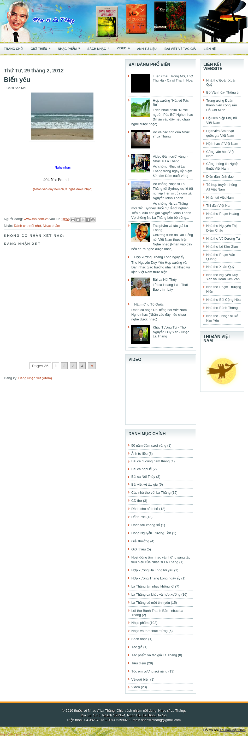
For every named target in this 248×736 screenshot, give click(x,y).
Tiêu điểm (138, 663)
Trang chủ (13, 49)
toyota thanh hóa (24, 734)
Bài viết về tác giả (180, 49)
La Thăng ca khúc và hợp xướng (155, 594)
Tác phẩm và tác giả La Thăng (154, 655)
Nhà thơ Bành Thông (222, 308)
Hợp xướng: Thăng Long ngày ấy (159, 257)
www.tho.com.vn (36, 219)
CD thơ (136, 501)
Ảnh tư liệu (147, 49)
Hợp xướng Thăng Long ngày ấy (155, 578)
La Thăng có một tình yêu (150, 603)
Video (125, 47)
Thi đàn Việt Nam (219, 206)
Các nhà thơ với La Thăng (150, 492)
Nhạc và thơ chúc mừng (149, 631)
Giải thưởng (140, 541)
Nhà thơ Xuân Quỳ (220, 267)
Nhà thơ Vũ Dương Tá (223, 238)
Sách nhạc (100, 47)
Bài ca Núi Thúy (165, 279)
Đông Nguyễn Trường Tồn (151, 533)
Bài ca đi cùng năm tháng (150, 461)
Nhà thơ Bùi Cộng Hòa (223, 300)
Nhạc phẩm (71, 47)
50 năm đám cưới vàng (148, 445)
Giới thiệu (42, 47)
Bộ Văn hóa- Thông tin (223, 92)
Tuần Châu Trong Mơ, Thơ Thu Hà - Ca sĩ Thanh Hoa (173, 78)
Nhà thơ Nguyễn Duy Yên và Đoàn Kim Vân (223, 277)
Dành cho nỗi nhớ (27, 226)
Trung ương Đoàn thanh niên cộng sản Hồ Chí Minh (221, 105)
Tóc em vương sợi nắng (149, 671)
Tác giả (136, 647)
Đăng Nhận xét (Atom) (35, 378)
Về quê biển (140, 679)
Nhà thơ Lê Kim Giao (222, 247)
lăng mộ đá (6, 734)
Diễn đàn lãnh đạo (220, 177)
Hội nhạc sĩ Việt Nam (222, 144)
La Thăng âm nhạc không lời (152, 586)
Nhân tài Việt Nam (220, 197)
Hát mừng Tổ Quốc (149, 304)
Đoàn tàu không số (145, 525)
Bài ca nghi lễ (141, 469)
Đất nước (138, 517)
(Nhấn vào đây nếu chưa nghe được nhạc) (62, 189)
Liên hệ (210, 49)
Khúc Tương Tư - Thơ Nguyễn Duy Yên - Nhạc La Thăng (171, 331)
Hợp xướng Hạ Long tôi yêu (152, 570)
